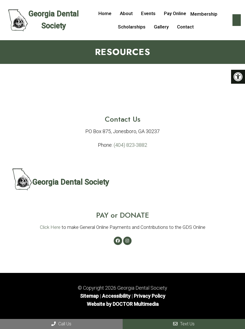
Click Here (50, 227)
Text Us (184, 323)
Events (148, 13)
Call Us (61, 323)
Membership (203, 14)
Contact (185, 27)
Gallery (161, 27)
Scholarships (131, 27)
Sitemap (89, 296)
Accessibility (116, 296)
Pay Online (175, 13)
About (126, 13)
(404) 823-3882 (130, 145)
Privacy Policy (149, 296)
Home (104, 13)
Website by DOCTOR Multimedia (123, 304)
